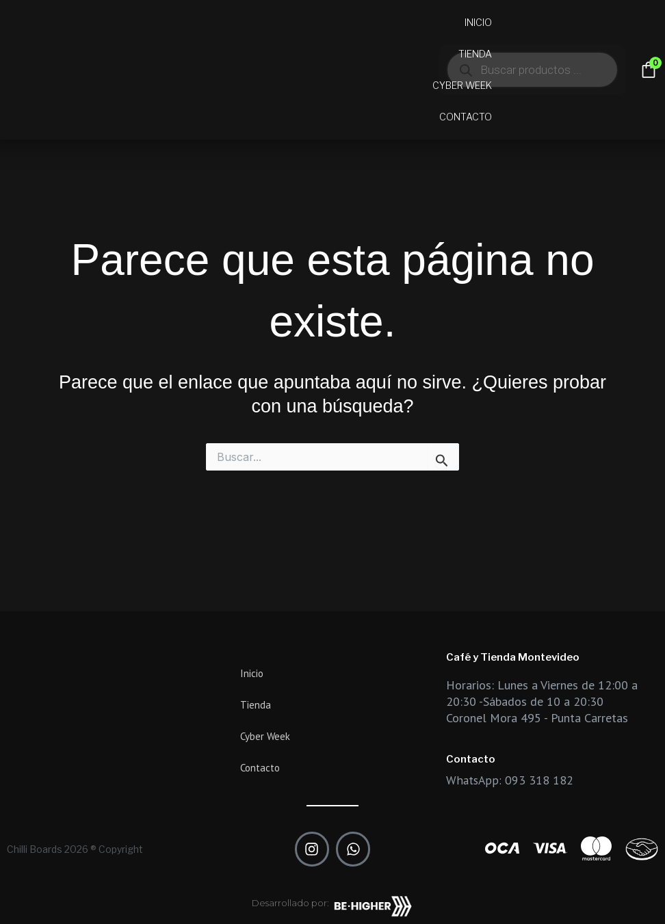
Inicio (478, 22)
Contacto (465, 116)
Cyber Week (462, 85)
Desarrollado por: (290, 902)
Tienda (475, 54)
